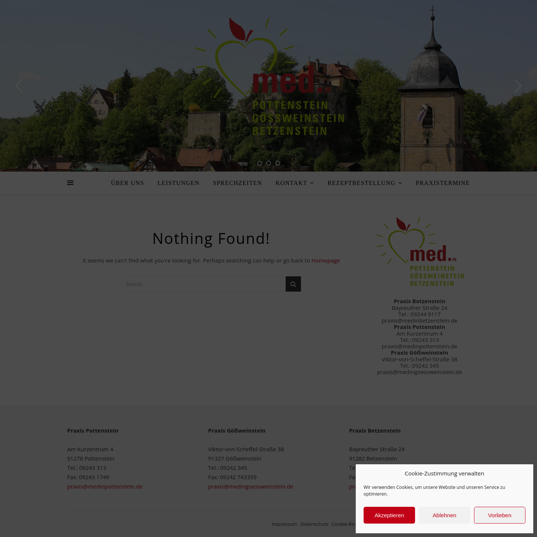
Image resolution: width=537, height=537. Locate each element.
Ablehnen (444, 515)
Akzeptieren (389, 515)
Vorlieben (500, 515)
